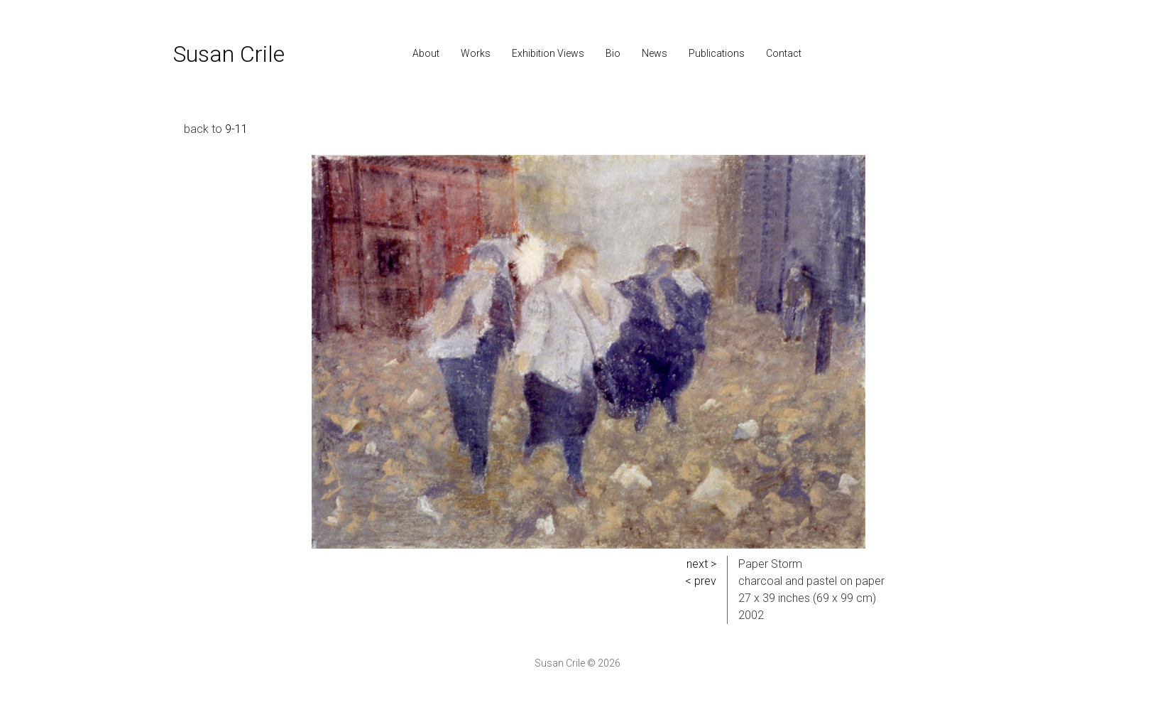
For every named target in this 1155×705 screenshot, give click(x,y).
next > (701, 564)
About (425, 53)
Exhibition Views (548, 53)
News (654, 53)
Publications (717, 53)
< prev (700, 581)
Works (476, 53)
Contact (783, 53)
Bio (613, 53)
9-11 (236, 129)
